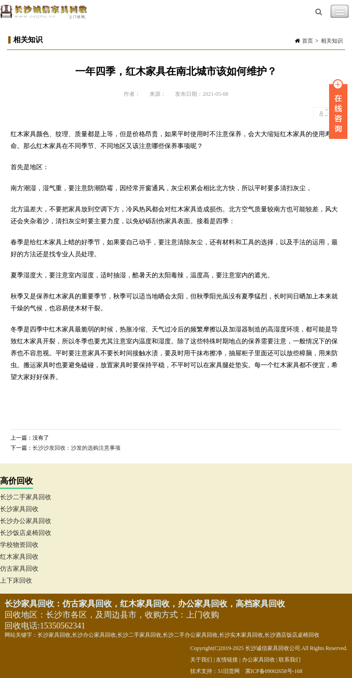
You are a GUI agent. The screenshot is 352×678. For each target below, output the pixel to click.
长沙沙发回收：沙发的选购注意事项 (77, 448)
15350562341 (62, 625)
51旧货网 (229, 671)
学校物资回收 (19, 544)
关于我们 (201, 659)
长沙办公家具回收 (25, 521)
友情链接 (227, 659)
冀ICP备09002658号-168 (273, 671)
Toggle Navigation (339, 11)
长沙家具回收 (19, 509)
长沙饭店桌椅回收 (25, 532)
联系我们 (290, 659)
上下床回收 (16, 580)
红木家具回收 (19, 556)
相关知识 (332, 41)
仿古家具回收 (19, 568)
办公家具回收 (258, 659)
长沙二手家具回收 (25, 497)
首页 (307, 41)
